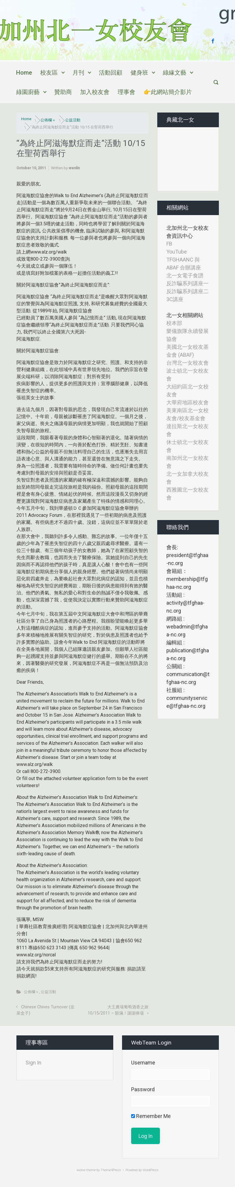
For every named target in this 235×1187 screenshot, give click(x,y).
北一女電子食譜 (184, 275)
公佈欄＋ (48, 120)
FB (169, 244)
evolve (81, 1170)
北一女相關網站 (184, 315)
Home (24, 72)
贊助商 (63, 91)
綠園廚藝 (28, 91)
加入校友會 (94, 91)
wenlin (74, 168)
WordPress (150, 1170)
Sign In (33, 1062)
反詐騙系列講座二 (187, 291)
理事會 (126, 91)
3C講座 (174, 299)
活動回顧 (110, 72)
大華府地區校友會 (187, 402)
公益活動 (72, 120)
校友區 (49, 72)
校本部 (174, 323)
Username (143, 1062)
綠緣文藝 (174, 72)
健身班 (139, 72)
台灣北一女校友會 (187, 363)
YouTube (176, 252)
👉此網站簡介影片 (167, 91)
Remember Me (151, 1116)
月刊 (78, 72)
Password (143, 1089)
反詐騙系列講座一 (187, 283)
